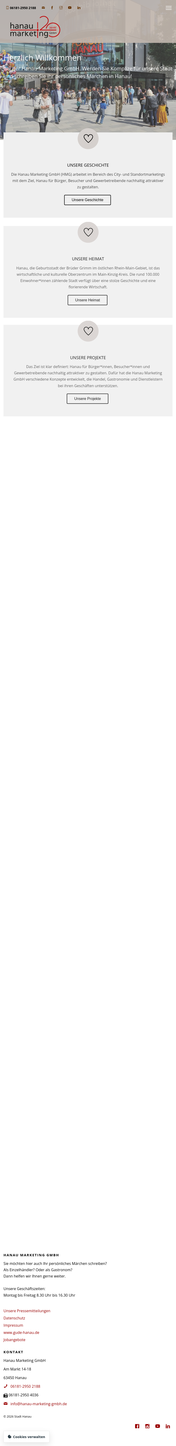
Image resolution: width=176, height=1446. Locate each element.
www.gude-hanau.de (21, 1332)
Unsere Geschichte (87, 200)
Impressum (13, 1325)
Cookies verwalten (26, 1436)
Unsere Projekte (87, 401)
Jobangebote (14, 1339)
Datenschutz (14, 1318)
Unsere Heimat (87, 302)
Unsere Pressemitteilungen (26, 1310)
